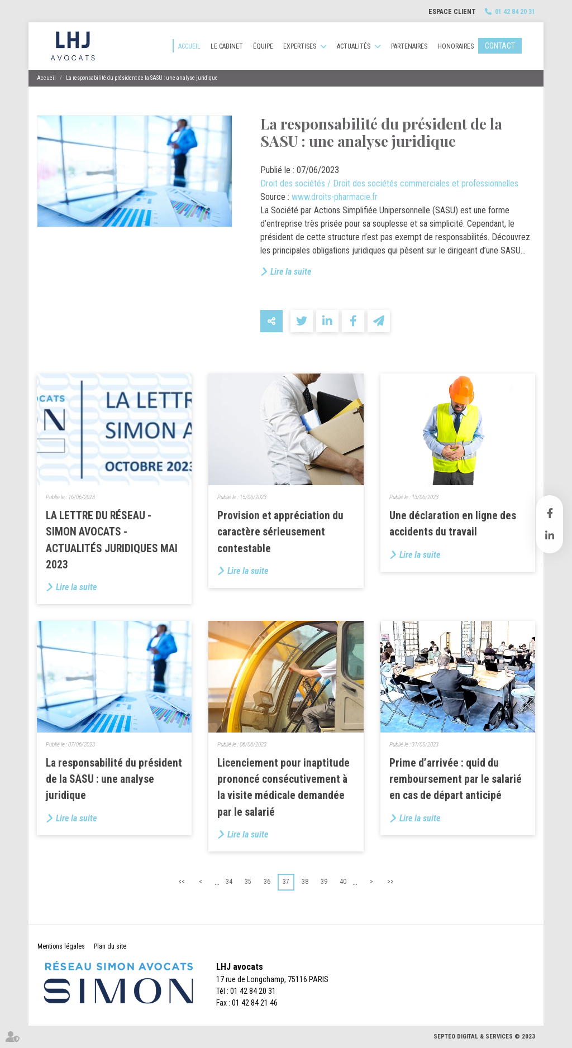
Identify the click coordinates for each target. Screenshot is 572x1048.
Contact (500, 45)
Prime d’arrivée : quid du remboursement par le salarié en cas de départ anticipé (455, 779)
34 (229, 882)
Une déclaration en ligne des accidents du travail (452, 523)
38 (305, 882)
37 (286, 882)
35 (248, 882)
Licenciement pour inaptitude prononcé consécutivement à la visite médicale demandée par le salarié (283, 788)
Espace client (452, 12)
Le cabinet (227, 46)
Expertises (299, 46)
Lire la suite (290, 271)
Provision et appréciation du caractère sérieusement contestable (280, 531)
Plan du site (110, 946)
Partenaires (409, 46)
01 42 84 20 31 (515, 12)
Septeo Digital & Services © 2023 (484, 1036)
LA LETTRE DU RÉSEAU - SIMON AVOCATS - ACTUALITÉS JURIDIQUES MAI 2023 (112, 540)
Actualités (353, 46)
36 (267, 882)
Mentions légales (61, 946)
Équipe (263, 46)
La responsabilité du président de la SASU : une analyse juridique (142, 78)
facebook (550, 513)
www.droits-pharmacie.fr (335, 197)
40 (343, 882)
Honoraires (455, 46)
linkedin (550, 535)
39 (324, 882)
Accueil (189, 46)
